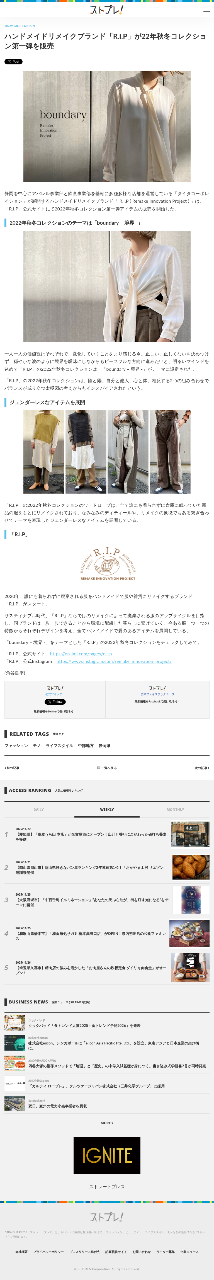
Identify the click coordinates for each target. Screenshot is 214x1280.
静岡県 (104, 745)
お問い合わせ (141, 1252)
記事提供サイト (116, 1252)
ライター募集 (165, 1252)
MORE (107, 1123)
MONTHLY (175, 809)
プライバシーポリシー (48, 1252)
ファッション (16, 745)
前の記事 (11, 767)
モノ (37, 745)
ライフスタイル (59, 745)
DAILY (38, 809)
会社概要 (21, 1252)
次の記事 (202, 767)
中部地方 (86, 745)
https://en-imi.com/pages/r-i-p (81, 653)
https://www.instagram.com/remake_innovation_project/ (114, 661)
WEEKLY (107, 809)
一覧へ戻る (106, 767)
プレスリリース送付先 (84, 1252)
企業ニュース (189, 1252)
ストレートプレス (107, 1186)
